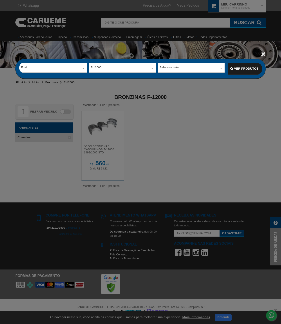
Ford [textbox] (24, 68)
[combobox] (53, 69)
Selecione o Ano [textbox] (170, 68)
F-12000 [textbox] (96, 68)
